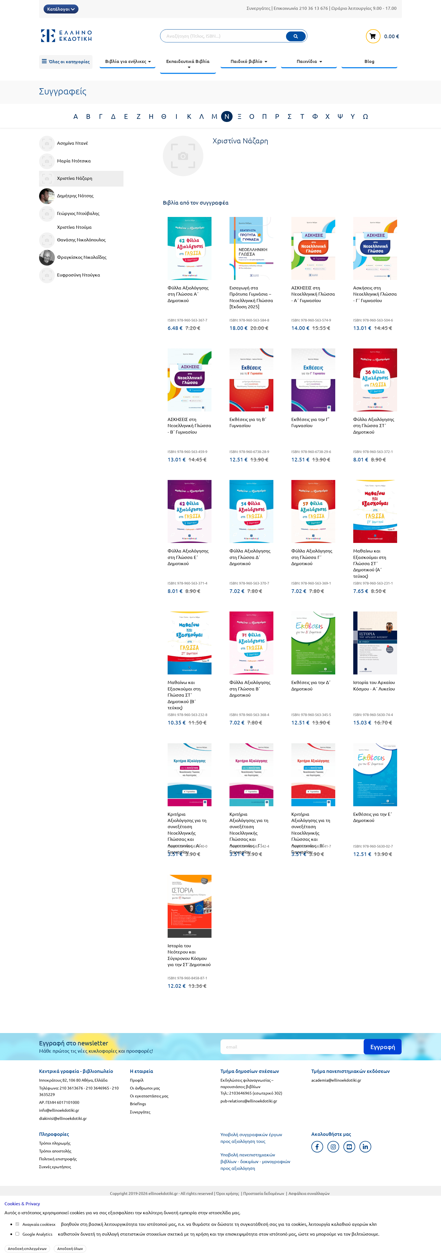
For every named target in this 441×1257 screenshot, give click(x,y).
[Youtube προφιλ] (349, 1146)
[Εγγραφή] (311, 1046)
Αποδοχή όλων (70, 1248)
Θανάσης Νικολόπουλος (72, 240)
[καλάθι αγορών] (384, 35)
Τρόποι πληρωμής (54, 1142)
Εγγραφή (382, 1046)
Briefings (138, 1103)
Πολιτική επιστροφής (57, 1158)
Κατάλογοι (61, 9)
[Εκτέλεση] (296, 36)
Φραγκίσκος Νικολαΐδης (72, 258)
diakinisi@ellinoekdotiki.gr (63, 1118)
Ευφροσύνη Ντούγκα (69, 275)
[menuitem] (66, 62)
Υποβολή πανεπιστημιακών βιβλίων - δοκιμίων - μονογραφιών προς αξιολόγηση (255, 1161)
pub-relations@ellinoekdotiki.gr (248, 1100)
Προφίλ (136, 1079)
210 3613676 (71, 1087)
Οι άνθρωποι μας (145, 1087)
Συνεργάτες (258, 8)
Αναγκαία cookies (37, 1224)
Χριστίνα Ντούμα (74, 227)
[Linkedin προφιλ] (365, 1146)
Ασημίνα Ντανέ (63, 143)
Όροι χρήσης (227, 1193)
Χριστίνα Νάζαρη (65, 179)
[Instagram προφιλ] (333, 1146)
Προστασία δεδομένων (263, 1193)
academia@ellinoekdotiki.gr (336, 1079)
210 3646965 (97, 1087)
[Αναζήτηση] (233, 35)
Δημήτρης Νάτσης (66, 196)
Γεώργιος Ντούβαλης (69, 214)
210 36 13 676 (313, 8)
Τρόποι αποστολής (55, 1150)
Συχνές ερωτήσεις (55, 1166)
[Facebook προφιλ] (317, 1146)
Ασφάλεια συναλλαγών (309, 1193)
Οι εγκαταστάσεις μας (149, 1095)
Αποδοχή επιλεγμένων (27, 1248)
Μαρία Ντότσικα (65, 161)
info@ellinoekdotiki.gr (59, 1110)
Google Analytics (37, 1233)
